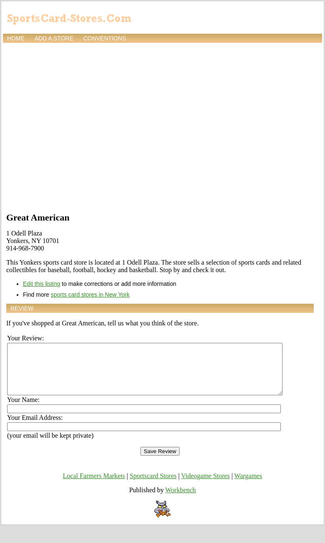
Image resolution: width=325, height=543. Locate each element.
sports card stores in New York (90, 294)
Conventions (104, 38)
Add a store (54, 38)
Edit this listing (41, 283)
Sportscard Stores (153, 485)
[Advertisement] (78, 127)
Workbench (180, 499)
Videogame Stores (205, 485)
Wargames (248, 485)
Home (16, 38)
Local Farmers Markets (94, 485)
